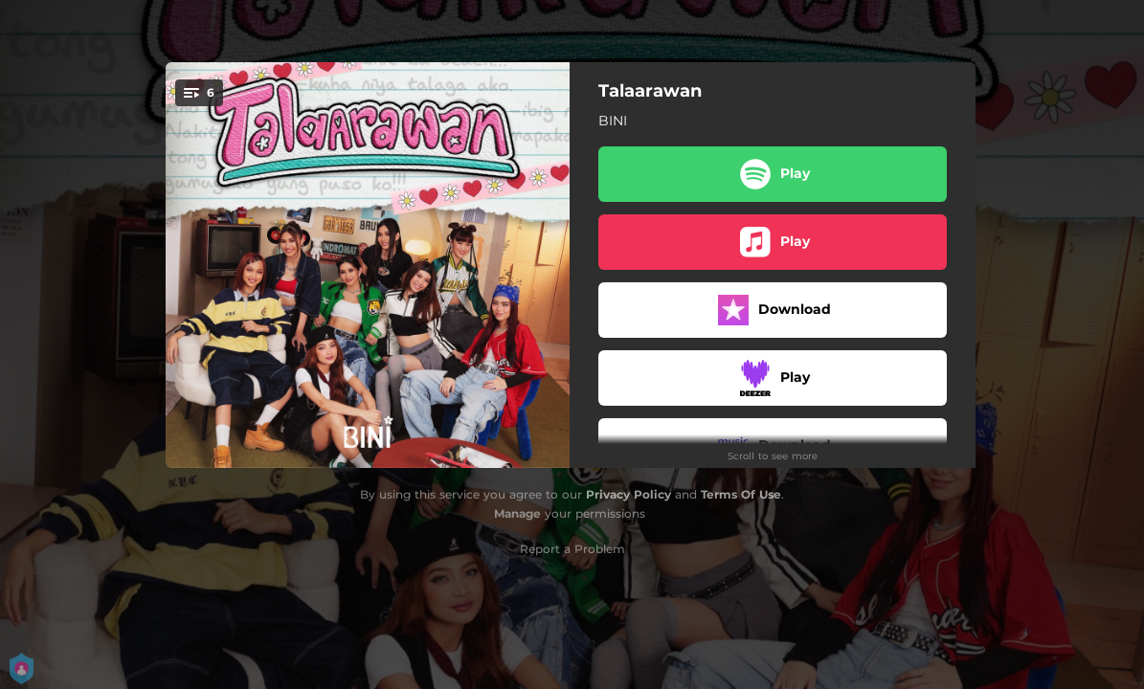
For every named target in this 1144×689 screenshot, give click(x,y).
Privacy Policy (628, 494)
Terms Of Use (741, 494)
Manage (517, 513)
